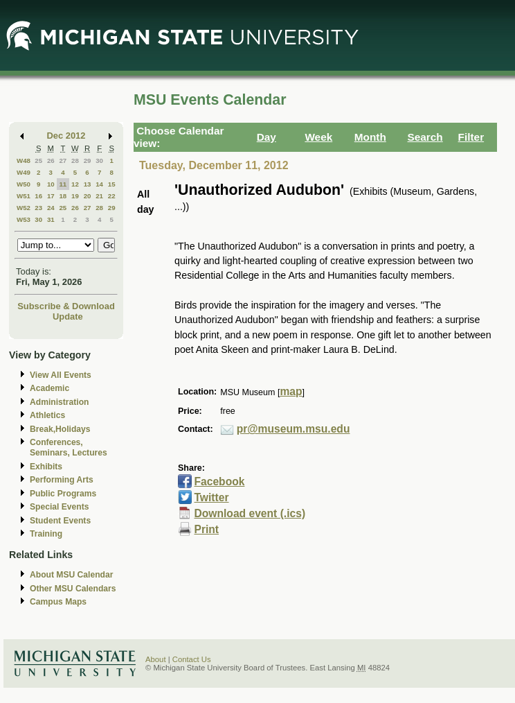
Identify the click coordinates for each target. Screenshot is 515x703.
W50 (23, 184)
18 (62, 196)
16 (38, 196)
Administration (59, 402)
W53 (23, 219)
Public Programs (63, 493)
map (291, 391)
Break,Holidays (60, 429)
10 (51, 184)
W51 (23, 196)
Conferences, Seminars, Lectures (68, 447)
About (155, 659)
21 (99, 196)
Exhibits (46, 466)
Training (46, 534)
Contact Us (191, 659)
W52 (23, 207)
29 (87, 160)
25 (38, 160)
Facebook (219, 481)
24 (51, 207)
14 (99, 184)
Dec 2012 (66, 135)
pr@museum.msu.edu (293, 429)
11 (62, 184)
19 (75, 196)
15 (112, 184)
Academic (49, 388)
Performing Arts (61, 480)
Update (68, 316)
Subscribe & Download (66, 306)
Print (206, 529)
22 (112, 196)
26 (51, 160)
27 (62, 160)
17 (51, 196)
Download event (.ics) (249, 513)
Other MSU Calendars (73, 588)
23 (38, 207)
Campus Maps (58, 602)
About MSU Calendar (71, 575)
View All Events (60, 375)
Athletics (47, 415)
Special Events (59, 507)
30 (99, 160)
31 (51, 219)
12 (75, 184)
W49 (23, 172)
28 (75, 160)
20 (87, 196)
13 (87, 184)
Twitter (211, 497)
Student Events (60, 521)
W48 (23, 160)
